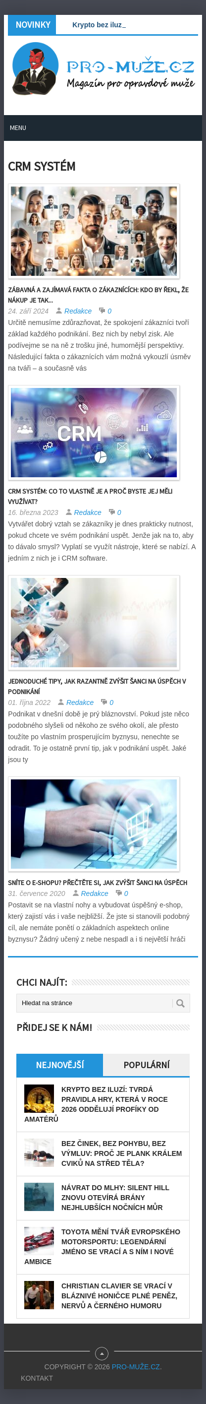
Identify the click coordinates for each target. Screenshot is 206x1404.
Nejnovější (60, 1065)
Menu (18, 127)
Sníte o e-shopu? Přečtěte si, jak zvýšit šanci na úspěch (97, 882)
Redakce (78, 311)
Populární (146, 1065)
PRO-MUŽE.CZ (136, 1367)
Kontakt (37, 1378)
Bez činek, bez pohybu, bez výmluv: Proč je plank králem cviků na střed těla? (121, 1153)
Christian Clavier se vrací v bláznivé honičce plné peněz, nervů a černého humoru (119, 1296)
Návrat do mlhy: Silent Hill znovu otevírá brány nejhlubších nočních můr (115, 1198)
